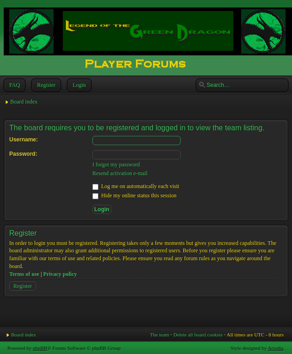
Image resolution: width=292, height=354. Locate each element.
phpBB (40, 348)
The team (159, 334)
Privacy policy (60, 274)
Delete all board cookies (198, 334)
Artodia (276, 348)
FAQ (13, 85)
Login (78, 85)
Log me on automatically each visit (135, 186)
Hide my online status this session (134, 195)
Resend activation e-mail (119, 173)
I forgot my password (116, 164)
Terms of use (24, 274)
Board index (23, 101)
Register (45, 85)
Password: (23, 154)
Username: (23, 139)
